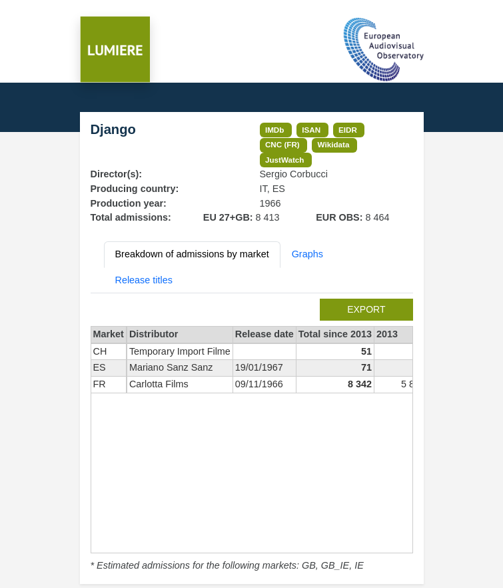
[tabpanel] (252, 436)
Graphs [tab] (307, 254)
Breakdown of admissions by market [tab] (192, 254)
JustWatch (284, 159)
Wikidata (334, 144)
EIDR (347, 129)
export (366, 309)
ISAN (311, 129)
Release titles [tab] (144, 280)
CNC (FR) (282, 144)
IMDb (274, 129)
